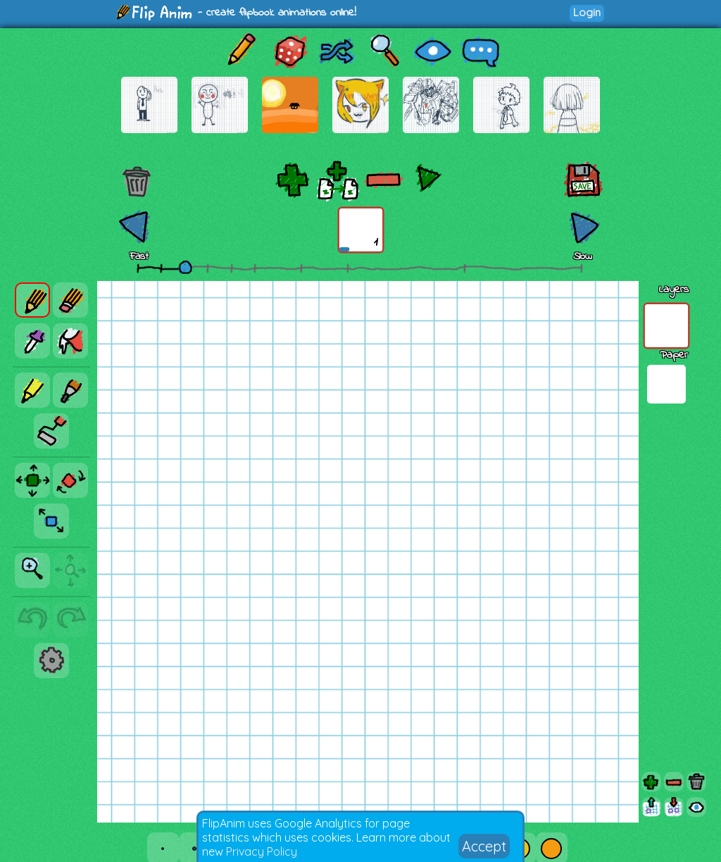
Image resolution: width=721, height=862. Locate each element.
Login (587, 12)
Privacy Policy (261, 851)
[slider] (185, 267)
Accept (484, 846)
